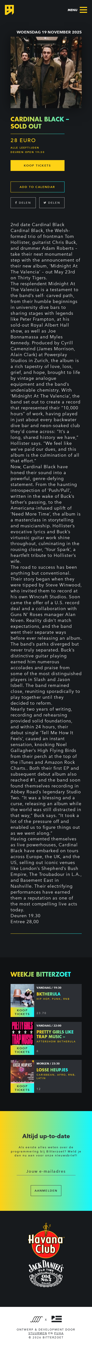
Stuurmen (37, 1333)
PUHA (59, 1333)
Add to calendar (37, 187)
